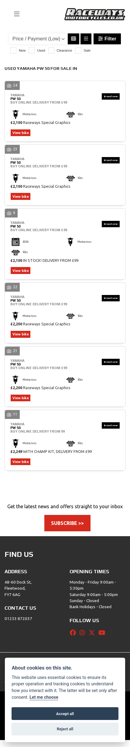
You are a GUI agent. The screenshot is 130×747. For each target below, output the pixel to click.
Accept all (65, 713)
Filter (107, 38)
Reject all (65, 729)
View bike (22, 133)
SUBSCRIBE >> (67, 530)
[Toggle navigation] (14, 14)
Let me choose (43, 697)
